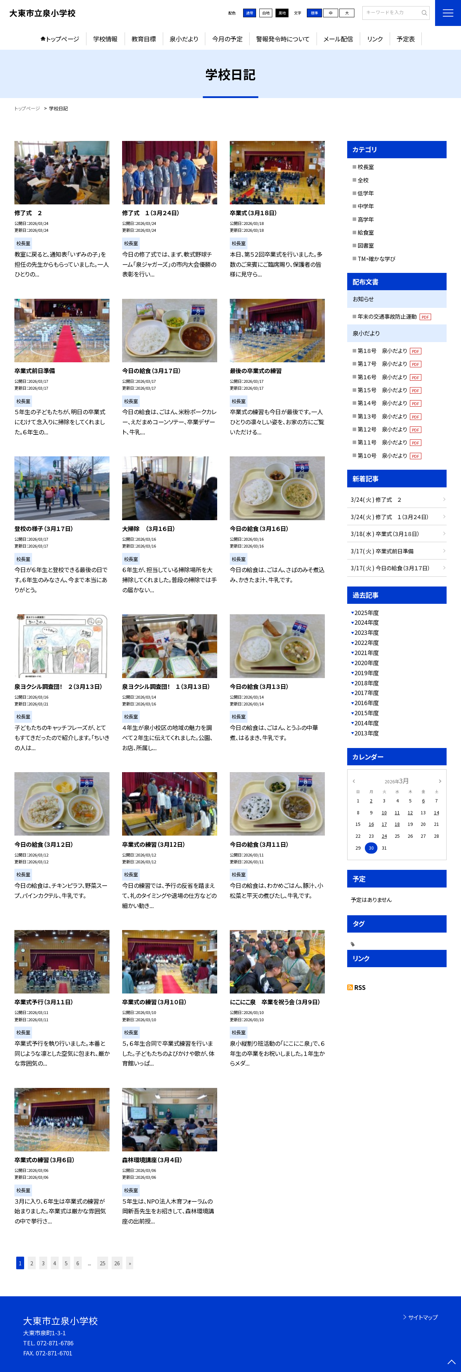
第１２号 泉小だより (389, 429)
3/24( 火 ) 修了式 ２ (376, 499)
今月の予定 (227, 38)
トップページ (62, 38)
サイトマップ (423, 1317)
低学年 (366, 193)
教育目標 (143, 38)
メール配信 (338, 38)
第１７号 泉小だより (389, 363)
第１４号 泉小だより (389, 403)
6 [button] (77, 1263)
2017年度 (366, 692)
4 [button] (54, 1263)
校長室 (366, 167)
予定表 (406, 38)
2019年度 (366, 672)
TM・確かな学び (376, 258)
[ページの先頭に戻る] (452, 1363)
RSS (360, 987)
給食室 (366, 232)
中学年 (366, 206)
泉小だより (184, 38)
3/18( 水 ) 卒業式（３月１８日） (385, 533)
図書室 (366, 245)
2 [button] (31, 1263)
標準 (314, 13)
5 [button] (66, 1263)
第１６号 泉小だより (389, 377)
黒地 (282, 13)
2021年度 (366, 652)
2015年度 (366, 712)
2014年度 (366, 722)
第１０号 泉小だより (389, 455)
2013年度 (366, 733)
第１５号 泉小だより (389, 390)
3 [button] (43, 1263)
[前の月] (354, 780)
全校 (363, 180)
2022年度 (366, 642)
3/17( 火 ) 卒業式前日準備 (382, 551)
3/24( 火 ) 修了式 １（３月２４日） (390, 517)
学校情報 (105, 38)
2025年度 (366, 612)
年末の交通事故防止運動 (394, 316)
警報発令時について (283, 38)
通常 (249, 13)
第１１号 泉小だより (389, 442)
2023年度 (366, 632)
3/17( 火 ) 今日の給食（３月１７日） (390, 568)
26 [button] (117, 1263)
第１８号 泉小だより (389, 350)
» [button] (130, 1263)
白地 (265, 13)
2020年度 (366, 662)
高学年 (366, 219)
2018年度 (366, 682)
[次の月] (440, 780)
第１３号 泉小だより (389, 416)
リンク (375, 38)
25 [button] (103, 1263)
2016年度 (366, 702)
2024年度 (366, 622)
